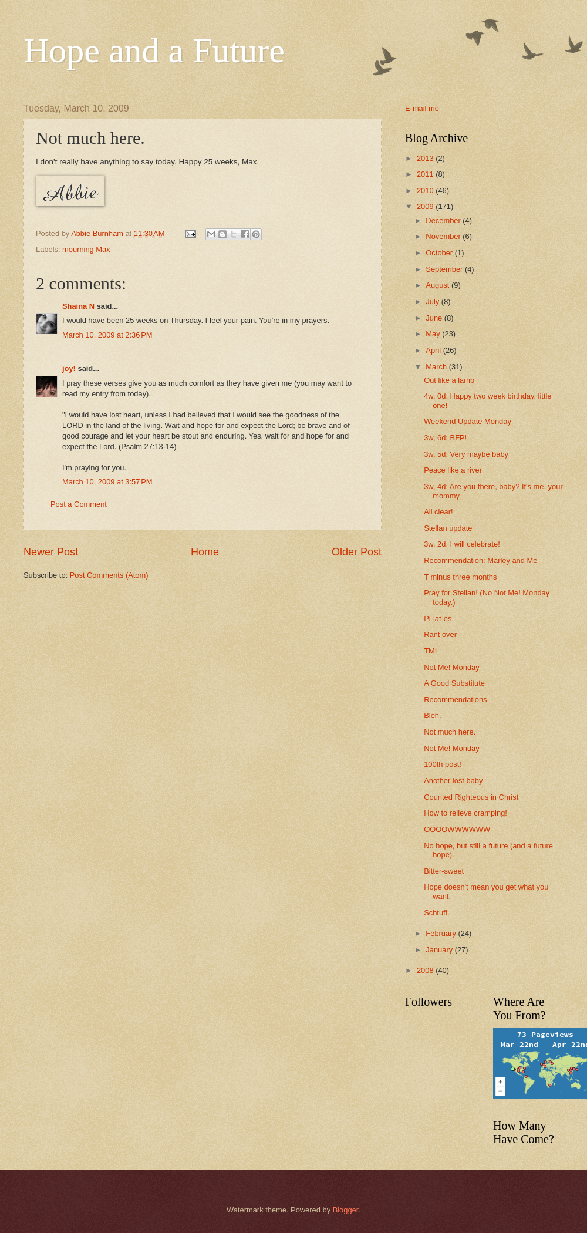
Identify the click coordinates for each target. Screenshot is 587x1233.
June (435, 318)
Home (205, 552)
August (438, 285)
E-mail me (422, 108)
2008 (426, 970)
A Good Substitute (454, 683)
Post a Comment (78, 504)
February (442, 933)
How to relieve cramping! (465, 812)
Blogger (346, 1209)
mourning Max (86, 249)
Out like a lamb (449, 380)
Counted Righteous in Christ (471, 797)
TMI (430, 650)
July (433, 301)
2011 (426, 174)
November (444, 236)
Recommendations (455, 699)
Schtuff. (436, 912)
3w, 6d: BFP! (445, 437)
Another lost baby (453, 780)
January (440, 949)
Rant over (440, 634)
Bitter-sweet (444, 871)
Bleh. (432, 715)
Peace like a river (453, 470)
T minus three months (460, 576)
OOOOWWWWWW (457, 829)
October (440, 252)
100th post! (442, 764)
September (445, 269)
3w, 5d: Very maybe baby (466, 454)
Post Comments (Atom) (109, 575)
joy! (69, 368)
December (444, 220)
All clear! (438, 511)
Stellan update (448, 528)
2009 (426, 206)
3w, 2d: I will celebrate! (462, 544)
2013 (426, 158)
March (437, 366)
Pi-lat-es (437, 618)
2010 (426, 190)
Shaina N (78, 306)
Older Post (357, 552)
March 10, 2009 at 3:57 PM (107, 481)
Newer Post (50, 552)
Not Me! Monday (451, 667)
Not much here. (449, 731)
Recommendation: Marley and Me (480, 560)
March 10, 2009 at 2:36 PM (107, 335)
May (434, 333)
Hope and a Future (154, 50)
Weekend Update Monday (467, 421)
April (434, 350)
